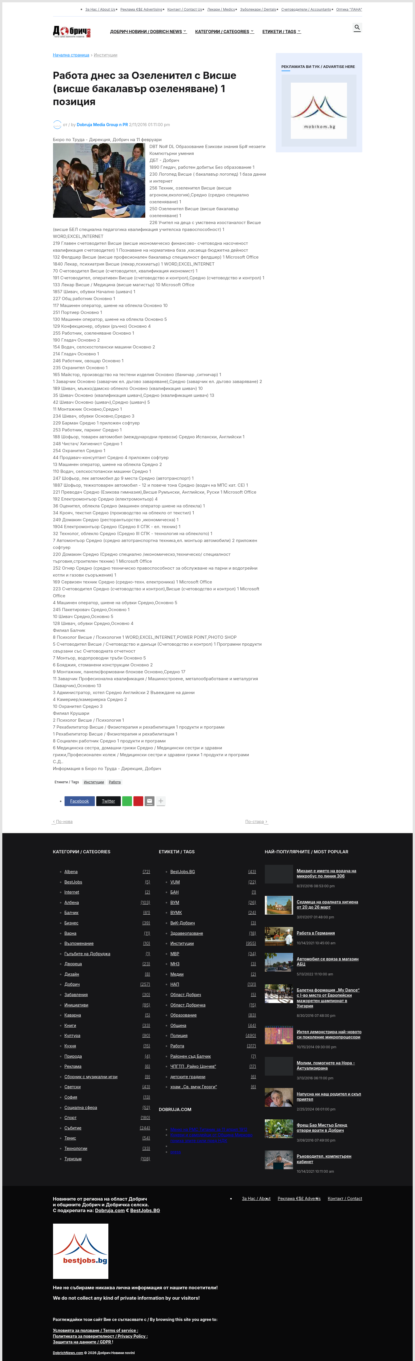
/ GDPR (82, 1341)
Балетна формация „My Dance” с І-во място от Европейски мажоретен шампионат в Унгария (328, 997)
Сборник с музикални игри (107, 1077)
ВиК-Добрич (213, 923)
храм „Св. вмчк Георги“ (213, 1087)
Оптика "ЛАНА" (349, 9)
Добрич (107, 984)
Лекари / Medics (221, 9)
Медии (213, 974)
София (107, 1097)
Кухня (107, 1046)
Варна (107, 933)
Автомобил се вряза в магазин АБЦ (328, 961)
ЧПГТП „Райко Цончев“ (213, 1066)
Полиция (213, 1035)
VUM (213, 882)
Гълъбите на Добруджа (107, 954)
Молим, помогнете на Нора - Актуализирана (326, 1065)
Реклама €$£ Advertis (299, 1198)
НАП (213, 984)
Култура (107, 1035)
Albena (107, 872)
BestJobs (107, 882)
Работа (115, 782)
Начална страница (71, 55)
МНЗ (213, 964)
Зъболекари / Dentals (258, 9)
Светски (107, 1087)
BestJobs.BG (213, 872)
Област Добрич (213, 995)
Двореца (107, 964)
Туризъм (107, 1159)
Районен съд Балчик (213, 1056)
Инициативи (107, 1005)
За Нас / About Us (100, 9)
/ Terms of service (95, 1330)
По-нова (64, 821)
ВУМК (213, 912)
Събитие (107, 1128)
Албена (107, 902)
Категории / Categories (222, 31)
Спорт (107, 1118)
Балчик (107, 912)
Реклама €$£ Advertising (141, 9)
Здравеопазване (213, 933)
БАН (213, 892)
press (175, 1151)
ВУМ (213, 902)
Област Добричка (213, 1005)
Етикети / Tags (279, 31)
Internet (107, 892)
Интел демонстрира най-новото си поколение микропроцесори (329, 1034)
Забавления (107, 995)
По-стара (254, 821)
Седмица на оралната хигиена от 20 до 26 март (327, 904)
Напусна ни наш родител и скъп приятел (329, 1096)
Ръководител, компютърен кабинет (324, 1159)
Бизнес (107, 923)
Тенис (107, 1138)
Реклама (107, 1066)
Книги (107, 1025)
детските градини (213, 1077)
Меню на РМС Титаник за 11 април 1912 (208, 1129)
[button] (357, 28)
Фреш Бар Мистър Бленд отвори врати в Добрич (322, 1128)
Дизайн (107, 974)
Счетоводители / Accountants (306, 9)
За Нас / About (256, 1198)
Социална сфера (107, 1107)
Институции (105, 55)
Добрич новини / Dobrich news (146, 31)
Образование (213, 1015)
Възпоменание (107, 943)
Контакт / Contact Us (184, 9)
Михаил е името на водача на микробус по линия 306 (326, 873)
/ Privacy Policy (100, 1336)
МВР (213, 954)
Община (213, 1025)
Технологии (107, 1148)
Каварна (107, 1015)
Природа (107, 1056)
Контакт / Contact (345, 1198)
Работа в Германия (316, 932)
